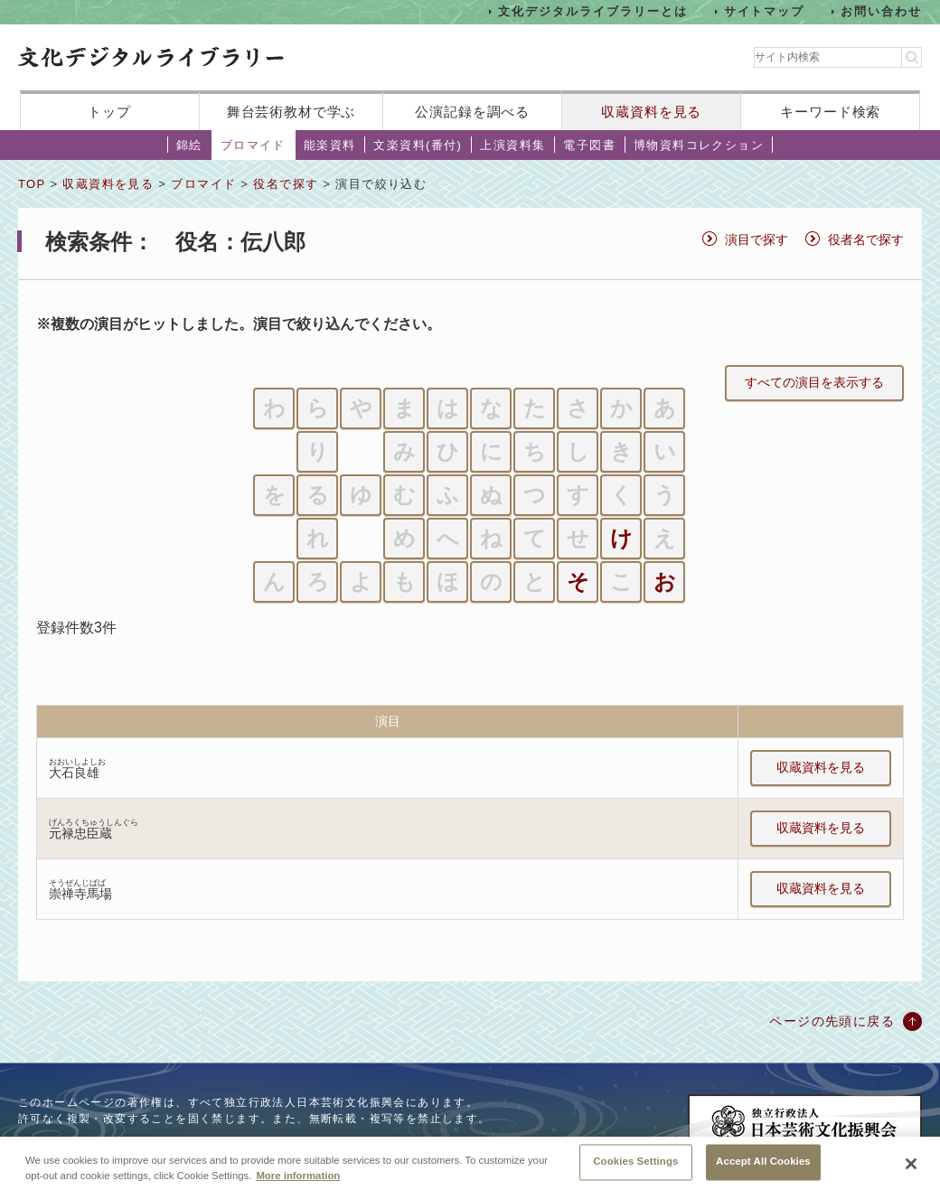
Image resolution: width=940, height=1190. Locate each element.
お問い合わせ (881, 11)
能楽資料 (330, 145)
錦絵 (189, 145)
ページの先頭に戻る (832, 1021)
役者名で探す (866, 239)
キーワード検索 (830, 111)
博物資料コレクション (699, 145)
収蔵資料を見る (651, 111)
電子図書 (589, 145)
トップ (109, 111)
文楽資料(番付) (417, 145)
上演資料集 (512, 145)
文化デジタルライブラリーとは (592, 11)
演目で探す (756, 239)
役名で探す (285, 184)
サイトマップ (764, 11)
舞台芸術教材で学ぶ (291, 111)
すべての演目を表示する (814, 382)
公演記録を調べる (472, 111)
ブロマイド (253, 145)
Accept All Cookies (763, 1171)
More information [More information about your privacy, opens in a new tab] (298, 1184)
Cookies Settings (635, 1171)
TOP (31, 184)
